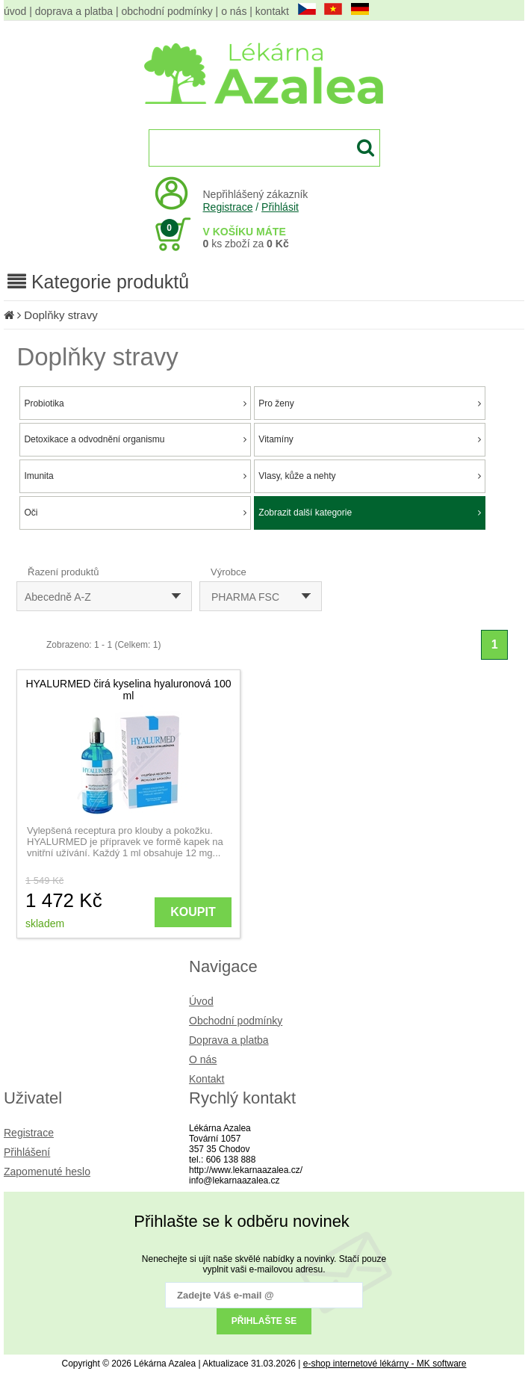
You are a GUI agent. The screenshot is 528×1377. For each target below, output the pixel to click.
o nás (233, 11)
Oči (135, 512)
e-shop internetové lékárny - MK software (385, 1363)
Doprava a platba (229, 1040)
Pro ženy (369, 403)
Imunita (135, 476)
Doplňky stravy (60, 315)
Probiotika (135, 403)
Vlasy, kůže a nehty (369, 476)
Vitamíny (369, 439)
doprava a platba (74, 11)
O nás (203, 1059)
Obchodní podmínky (235, 1021)
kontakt (272, 11)
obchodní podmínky (167, 11)
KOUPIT (192, 912)
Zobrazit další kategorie (369, 512)
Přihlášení (27, 1152)
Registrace (228, 207)
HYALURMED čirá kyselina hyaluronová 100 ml (128, 690)
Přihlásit (280, 207)
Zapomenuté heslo (47, 1172)
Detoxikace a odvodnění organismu (135, 439)
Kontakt (206, 1079)
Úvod (201, 1001)
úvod (15, 11)
